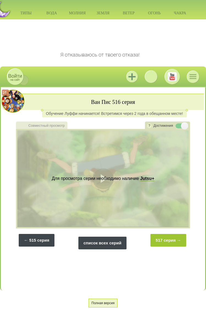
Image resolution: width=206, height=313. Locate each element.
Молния (77, 13)
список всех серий (103, 243)
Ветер (128, 13)
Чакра (180, 13)
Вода (51, 13)
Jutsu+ (132, 76)
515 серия (39, 240)
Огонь (154, 13)
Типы (26, 13)
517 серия (166, 240)
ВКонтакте (151, 76)
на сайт (15, 77)
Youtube (172, 76)
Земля (103, 13)
